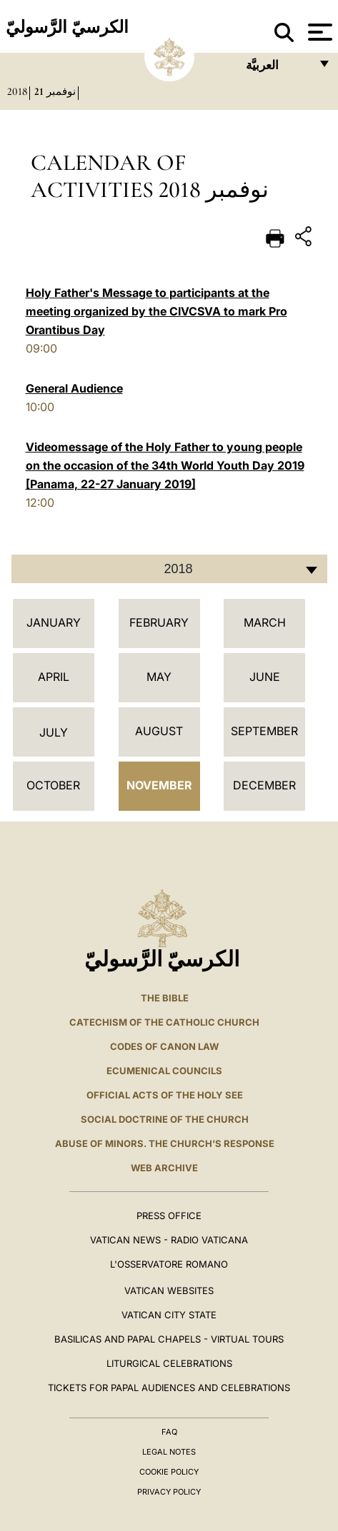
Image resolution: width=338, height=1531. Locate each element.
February (159, 622)
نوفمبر (61, 91)
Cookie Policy (169, 1472)
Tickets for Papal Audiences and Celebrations (169, 1387)
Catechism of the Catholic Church (164, 1022)
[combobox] (169, 569)
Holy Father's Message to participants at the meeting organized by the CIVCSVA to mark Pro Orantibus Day (156, 311)
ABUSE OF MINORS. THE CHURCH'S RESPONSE (164, 1143)
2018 (17, 91)
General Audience (74, 388)
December (264, 785)
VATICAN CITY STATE (169, 1314)
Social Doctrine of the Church (165, 1119)
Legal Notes (169, 1452)
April (53, 677)
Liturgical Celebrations (169, 1363)
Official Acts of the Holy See (164, 1095)
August (159, 731)
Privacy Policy (169, 1492)
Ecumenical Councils (164, 1070)
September (264, 731)
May (159, 677)
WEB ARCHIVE (164, 1167)
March (265, 622)
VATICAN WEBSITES (169, 1290)
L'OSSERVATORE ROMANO (169, 1264)
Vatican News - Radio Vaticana (169, 1239)
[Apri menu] (318, 32)
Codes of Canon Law (164, 1046)
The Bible (165, 998)
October (53, 785)
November (159, 785)
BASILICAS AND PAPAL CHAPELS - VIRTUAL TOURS (169, 1339)
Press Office (169, 1215)
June (264, 677)
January (53, 622)
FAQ (169, 1432)
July (53, 732)
